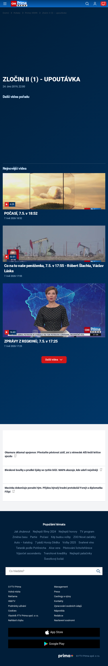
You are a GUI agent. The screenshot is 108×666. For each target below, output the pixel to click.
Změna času (20, 537)
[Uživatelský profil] (95, 3)
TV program (87, 531)
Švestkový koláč (54, 558)
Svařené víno (86, 542)
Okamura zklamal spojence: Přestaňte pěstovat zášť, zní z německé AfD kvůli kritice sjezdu (53, 454)
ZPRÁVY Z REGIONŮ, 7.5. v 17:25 (31, 341)
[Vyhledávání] (87, 3)
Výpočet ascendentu (28, 553)
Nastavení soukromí (64, 620)
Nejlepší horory (68, 531)
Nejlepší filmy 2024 (44, 531)
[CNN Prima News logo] (19, 4)
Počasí (44, 537)
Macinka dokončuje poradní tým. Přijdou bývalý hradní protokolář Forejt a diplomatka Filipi (54, 489)
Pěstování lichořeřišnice (77, 548)
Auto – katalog (23, 542)
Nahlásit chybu (15, 620)
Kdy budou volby (61, 537)
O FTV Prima (14, 586)
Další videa (54, 359)
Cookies (12, 610)
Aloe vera (54, 548)
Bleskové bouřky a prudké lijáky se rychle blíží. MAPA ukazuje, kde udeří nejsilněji (53, 469)
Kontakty (58, 601)
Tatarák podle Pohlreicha (31, 548)
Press (57, 591)
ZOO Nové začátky (84, 537)
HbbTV (11, 601)
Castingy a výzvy (62, 596)
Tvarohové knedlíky (55, 553)
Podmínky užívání (17, 606)
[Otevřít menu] (5, 3)
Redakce (58, 615)
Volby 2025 (69, 542)
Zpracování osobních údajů (68, 606)
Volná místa (14, 591)
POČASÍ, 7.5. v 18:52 (21, 213)
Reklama (12, 596)
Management (61, 586)
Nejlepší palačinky (81, 553)
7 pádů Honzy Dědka (47, 542)
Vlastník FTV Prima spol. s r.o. (23, 615)
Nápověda (59, 610)
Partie (33, 537)
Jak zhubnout (22, 531)
